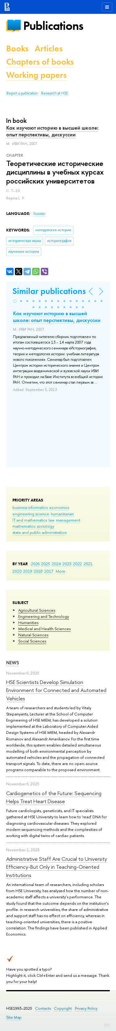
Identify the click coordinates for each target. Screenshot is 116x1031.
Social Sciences (32, 641)
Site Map (14, 1017)
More (60, 571)
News (12, 662)
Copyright (63, 1008)
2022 (77, 563)
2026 (35, 563)
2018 (38, 571)
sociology (45, 526)
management (68, 520)
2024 (56, 563)
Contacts (43, 1008)
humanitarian (62, 514)
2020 (17, 571)
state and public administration (39, 532)
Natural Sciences (33, 635)
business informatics (30, 507)
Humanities (28, 622)
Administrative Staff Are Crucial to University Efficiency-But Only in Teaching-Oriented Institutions (56, 867)
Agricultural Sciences (36, 610)
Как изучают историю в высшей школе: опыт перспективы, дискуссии (52, 131)
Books (17, 48)
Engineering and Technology (43, 616)
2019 (27, 571)
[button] (15, 301)
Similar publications (49, 291)
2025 (45, 563)
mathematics (23, 526)
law (51, 520)
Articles (48, 48)
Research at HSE (54, 93)
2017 (48, 571)
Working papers (36, 75)
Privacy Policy (86, 1008)
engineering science (30, 514)
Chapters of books (40, 61)
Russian (39, 213)
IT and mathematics (29, 520)
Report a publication (22, 93)
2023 (66, 563)
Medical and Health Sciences (44, 628)
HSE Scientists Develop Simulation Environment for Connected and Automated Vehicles (56, 690)
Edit (107, 1025)
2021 (88, 563)
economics (59, 507)
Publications (53, 26)
